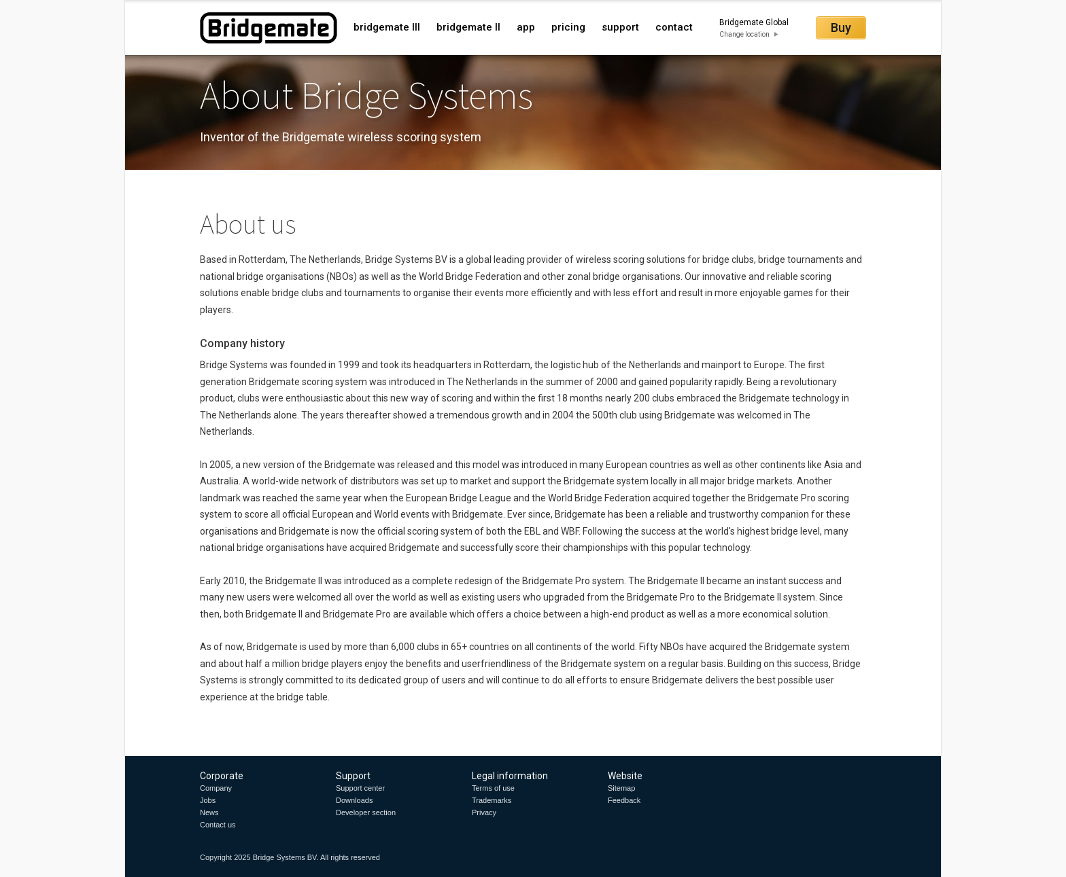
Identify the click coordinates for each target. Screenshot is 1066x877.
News (209, 812)
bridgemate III (387, 27)
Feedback (624, 800)
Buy (841, 27)
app (526, 27)
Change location (744, 34)
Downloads (354, 800)
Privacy (484, 812)
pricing (568, 27)
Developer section (366, 812)
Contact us (218, 825)
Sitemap (621, 788)
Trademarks (491, 800)
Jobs (208, 800)
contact (674, 27)
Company (216, 788)
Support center (360, 788)
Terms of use (493, 788)
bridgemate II (468, 27)
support (620, 27)
